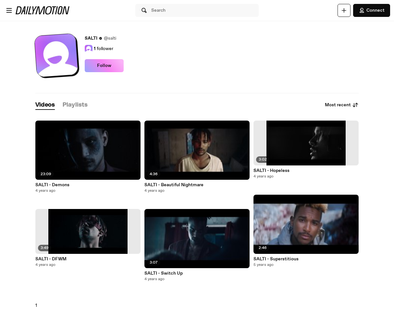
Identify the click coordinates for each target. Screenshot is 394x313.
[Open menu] (9, 10)
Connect (372, 10)
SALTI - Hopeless (271, 170)
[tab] (45, 105)
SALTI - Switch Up (163, 273)
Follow (104, 66)
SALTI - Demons (52, 185)
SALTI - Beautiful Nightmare (173, 185)
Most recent (342, 105)
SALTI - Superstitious (276, 259)
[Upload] (344, 10)
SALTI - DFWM (51, 259)
